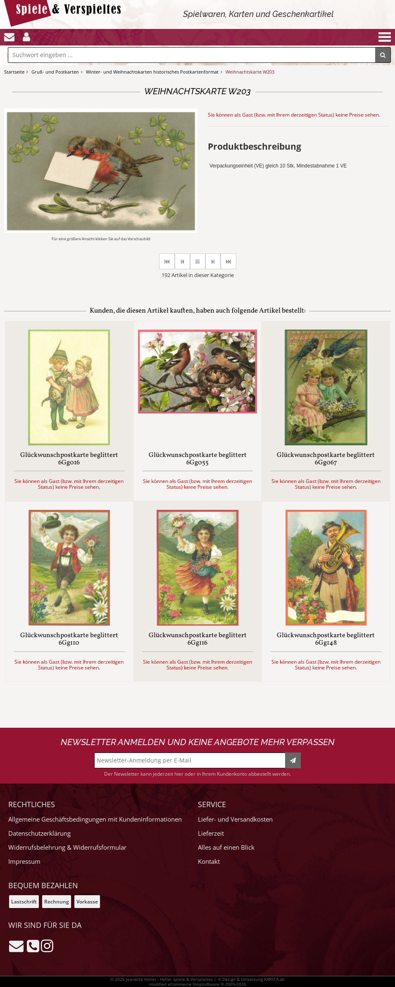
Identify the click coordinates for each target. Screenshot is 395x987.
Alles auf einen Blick (226, 847)
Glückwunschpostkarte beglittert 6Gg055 (198, 459)
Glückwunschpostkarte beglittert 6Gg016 (69, 459)
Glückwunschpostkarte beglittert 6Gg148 (326, 639)
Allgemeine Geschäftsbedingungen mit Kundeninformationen (95, 819)
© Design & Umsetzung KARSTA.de (251, 979)
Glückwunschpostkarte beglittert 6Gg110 (69, 639)
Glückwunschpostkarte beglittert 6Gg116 (198, 639)
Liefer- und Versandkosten (235, 819)
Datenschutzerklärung (39, 833)
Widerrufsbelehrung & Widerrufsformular (67, 847)
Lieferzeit (211, 833)
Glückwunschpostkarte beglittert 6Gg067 (326, 459)
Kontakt (209, 861)
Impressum (24, 861)
